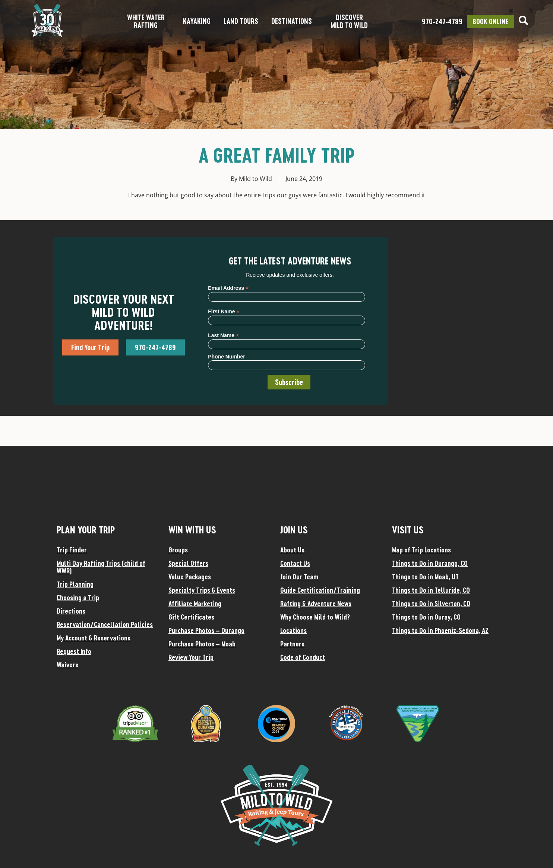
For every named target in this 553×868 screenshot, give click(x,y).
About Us (292, 550)
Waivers (67, 665)
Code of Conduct (302, 657)
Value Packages (189, 577)
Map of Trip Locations (421, 550)
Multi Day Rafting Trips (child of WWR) (101, 567)
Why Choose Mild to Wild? (315, 617)
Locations (293, 630)
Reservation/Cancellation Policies (105, 624)
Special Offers (188, 563)
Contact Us (295, 563)
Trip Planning (75, 584)
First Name (223, 311)
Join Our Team (299, 577)
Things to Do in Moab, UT (425, 577)
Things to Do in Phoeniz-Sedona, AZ (440, 630)
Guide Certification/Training (320, 590)
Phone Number (226, 356)
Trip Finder (72, 550)
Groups (178, 550)
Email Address (228, 288)
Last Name (223, 335)
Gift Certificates (191, 617)
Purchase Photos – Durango (206, 630)
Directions (71, 611)
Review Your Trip (191, 657)
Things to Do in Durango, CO (430, 563)
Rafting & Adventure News (315, 603)
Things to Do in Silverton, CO (431, 603)
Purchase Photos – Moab (202, 644)
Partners (292, 644)
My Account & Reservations (93, 638)
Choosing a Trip (78, 597)
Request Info (74, 651)
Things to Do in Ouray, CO (426, 617)
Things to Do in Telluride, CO (431, 590)
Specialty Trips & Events (201, 590)
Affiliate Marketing (194, 603)
